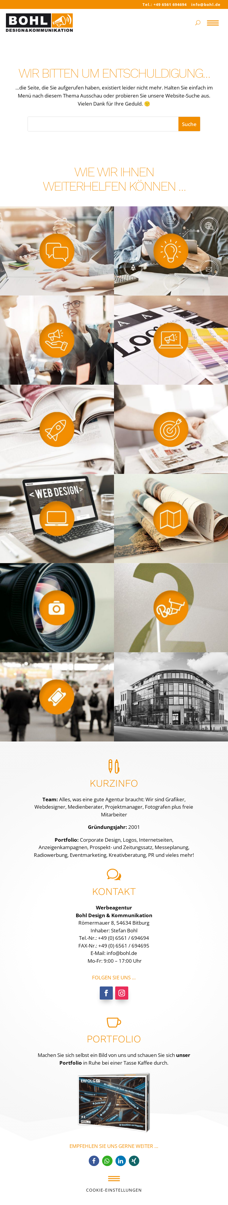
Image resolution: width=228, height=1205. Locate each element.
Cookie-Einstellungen (114, 1190)
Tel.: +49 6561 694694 (164, 4)
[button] (94, 1161)
